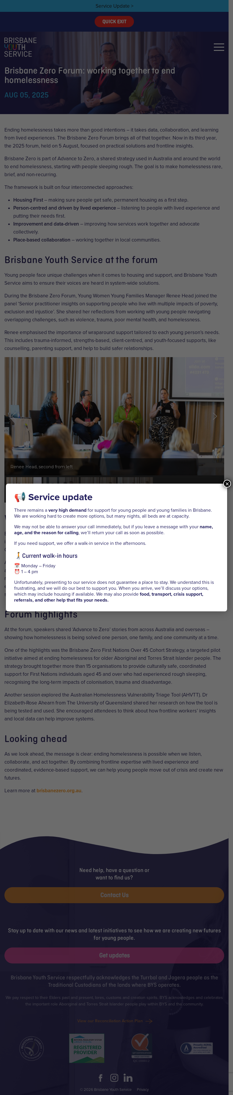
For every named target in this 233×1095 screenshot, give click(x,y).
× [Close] (227, 483)
